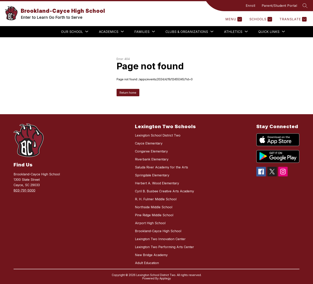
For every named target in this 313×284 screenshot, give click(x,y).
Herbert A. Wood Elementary (157, 183)
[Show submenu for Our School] (72, 31)
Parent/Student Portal (279, 6)
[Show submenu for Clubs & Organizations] (186, 31)
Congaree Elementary (151, 151)
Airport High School (150, 223)
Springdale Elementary (152, 175)
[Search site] (305, 5)
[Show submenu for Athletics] (233, 31)
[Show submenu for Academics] (108, 31)
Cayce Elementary (148, 143)
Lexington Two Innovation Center (160, 239)
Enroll (250, 6)
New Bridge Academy (151, 255)
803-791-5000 (24, 190)
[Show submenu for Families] (142, 31)
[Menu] (233, 19)
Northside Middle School (153, 207)
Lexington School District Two (157, 135)
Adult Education (147, 263)
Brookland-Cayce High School (158, 231)
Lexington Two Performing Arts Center (164, 247)
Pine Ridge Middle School (154, 215)
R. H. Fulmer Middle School (155, 199)
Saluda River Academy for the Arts (161, 167)
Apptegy (165, 278)
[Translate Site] (292, 19)
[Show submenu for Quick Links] (268, 31)
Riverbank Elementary (151, 159)
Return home (128, 92)
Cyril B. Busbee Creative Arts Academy (164, 191)
